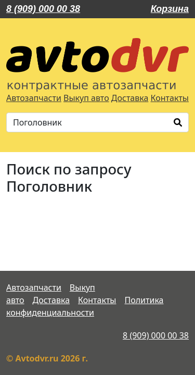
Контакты (170, 98)
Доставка (130, 98)
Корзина (170, 9)
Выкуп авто (86, 98)
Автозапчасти (33, 98)
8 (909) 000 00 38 (43, 9)
